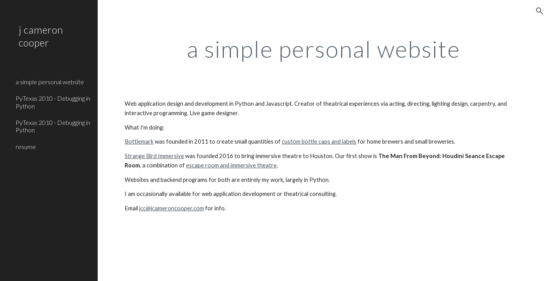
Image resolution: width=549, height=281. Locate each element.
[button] (539, 11)
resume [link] (26, 146)
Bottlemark (139, 141)
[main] (323, 49)
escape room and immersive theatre (231, 165)
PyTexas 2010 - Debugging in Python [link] (53, 101)
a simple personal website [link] (50, 81)
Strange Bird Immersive (154, 156)
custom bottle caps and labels (319, 141)
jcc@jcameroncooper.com (171, 208)
